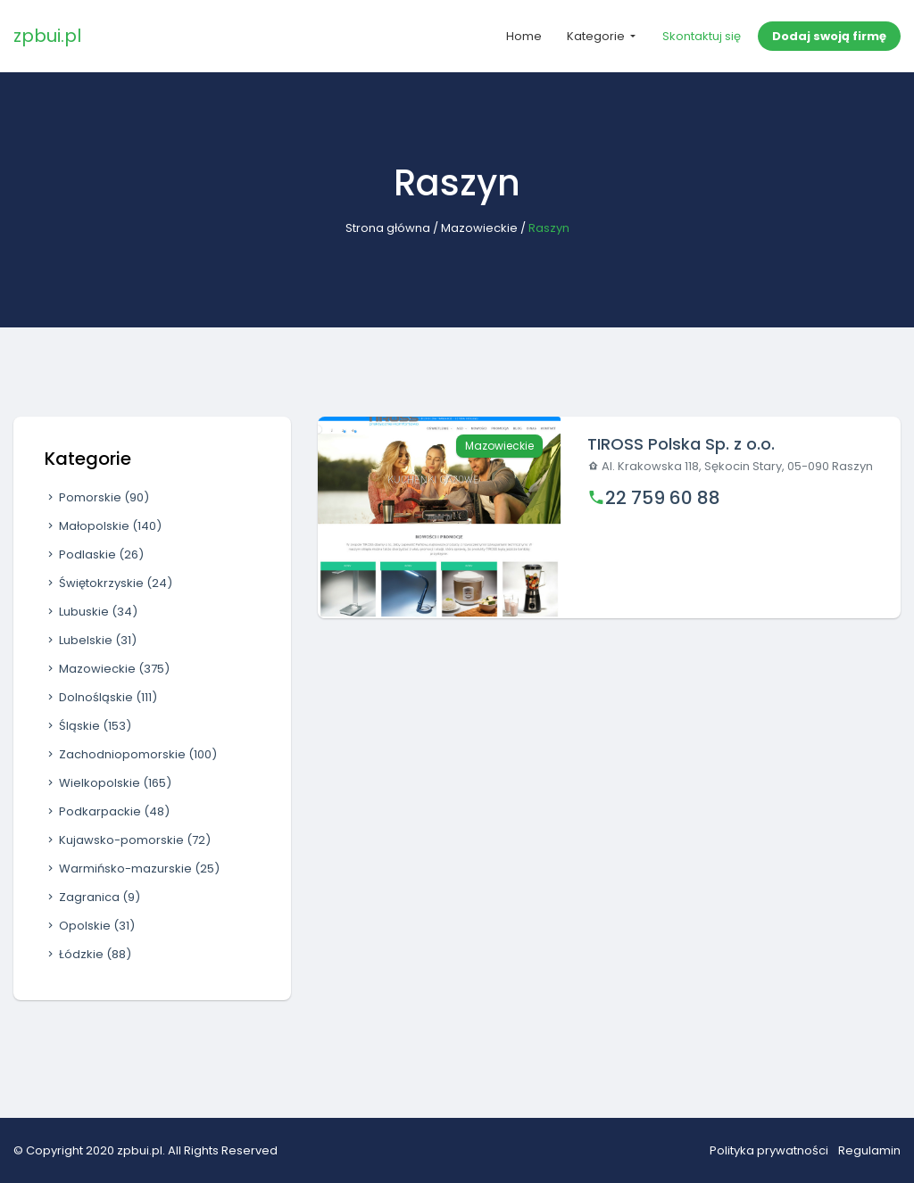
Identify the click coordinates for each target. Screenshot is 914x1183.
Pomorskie (97, 497)
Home (524, 36)
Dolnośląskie (101, 697)
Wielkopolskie (108, 782)
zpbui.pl (47, 35)
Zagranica (92, 897)
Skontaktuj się (701, 36)
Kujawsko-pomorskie (128, 839)
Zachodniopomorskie (131, 754)
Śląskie (88, 725)
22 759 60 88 (662, 497)
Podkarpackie (107, 811)
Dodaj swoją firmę (829, 36)
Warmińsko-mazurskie (132, 868)
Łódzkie (88, 954)
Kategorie (597, 36)
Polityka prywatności (769, 1150)
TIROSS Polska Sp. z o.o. (681, 444)
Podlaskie (94, 554)
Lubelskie (91, 640)
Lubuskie (91, 611)
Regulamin (869, 1150)
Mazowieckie (479, 227)
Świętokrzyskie (108, 583)
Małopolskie (103, 525)
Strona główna (387, 227)
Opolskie (90, 925)
